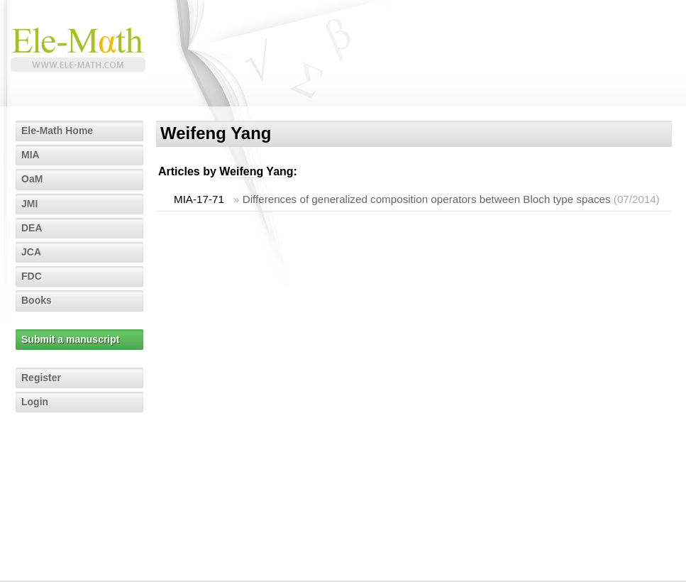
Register (41, 377)
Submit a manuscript (70, 339)
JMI (29, 203)
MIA (30, 154)
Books (36, 300)
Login (34, 401)
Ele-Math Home (57, 130)
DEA (32, 228)
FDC (31, 276)
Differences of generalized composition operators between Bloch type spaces (427, 199)
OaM (32, 179)
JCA (31, 252)
